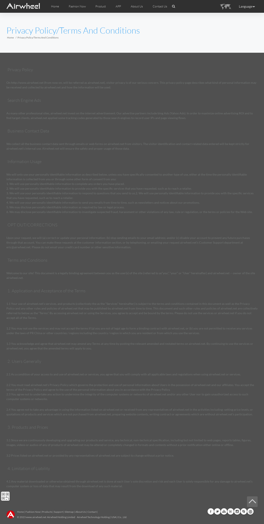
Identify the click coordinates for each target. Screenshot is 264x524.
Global (250, 511)
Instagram (237, 511)
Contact (92, 511)
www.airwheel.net (36, 517)
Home (55, 6)
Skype (244, 511)
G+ (230, 511)
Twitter (217, 511)
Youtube (224, 511)
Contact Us (160, 6)
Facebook (211, 511)
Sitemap (69, 511)
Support (58, 511)
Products (47, 511)
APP (118, 6)
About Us (80, 511)
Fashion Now (33, 511)
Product (100, 6)
